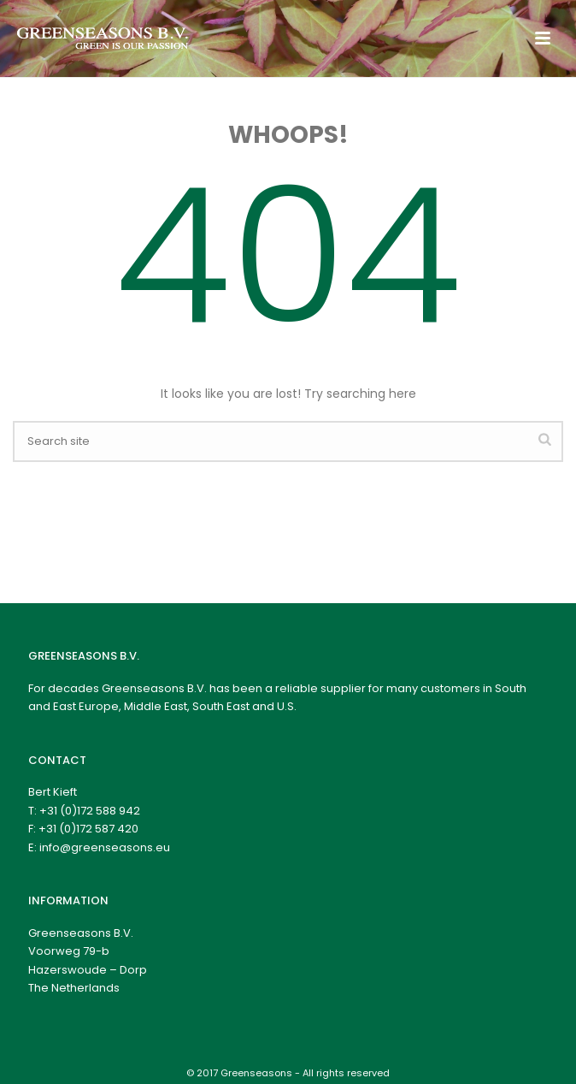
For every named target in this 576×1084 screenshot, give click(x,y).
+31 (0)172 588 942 (89, 811)
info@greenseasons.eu (104, 847)
